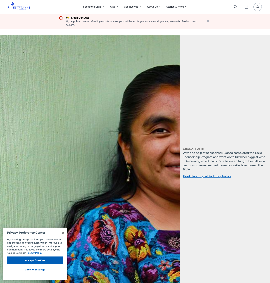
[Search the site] (235, 7)
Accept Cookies (35, 260)
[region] (35, 254)
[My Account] (257, 7)
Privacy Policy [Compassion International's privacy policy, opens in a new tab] (34, 252)
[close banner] (208, 21)
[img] (19, 6)
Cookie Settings (35, 269)
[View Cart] (246, 7)
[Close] (63, 233)
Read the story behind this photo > (207, 176)
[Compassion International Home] (19, 9)
